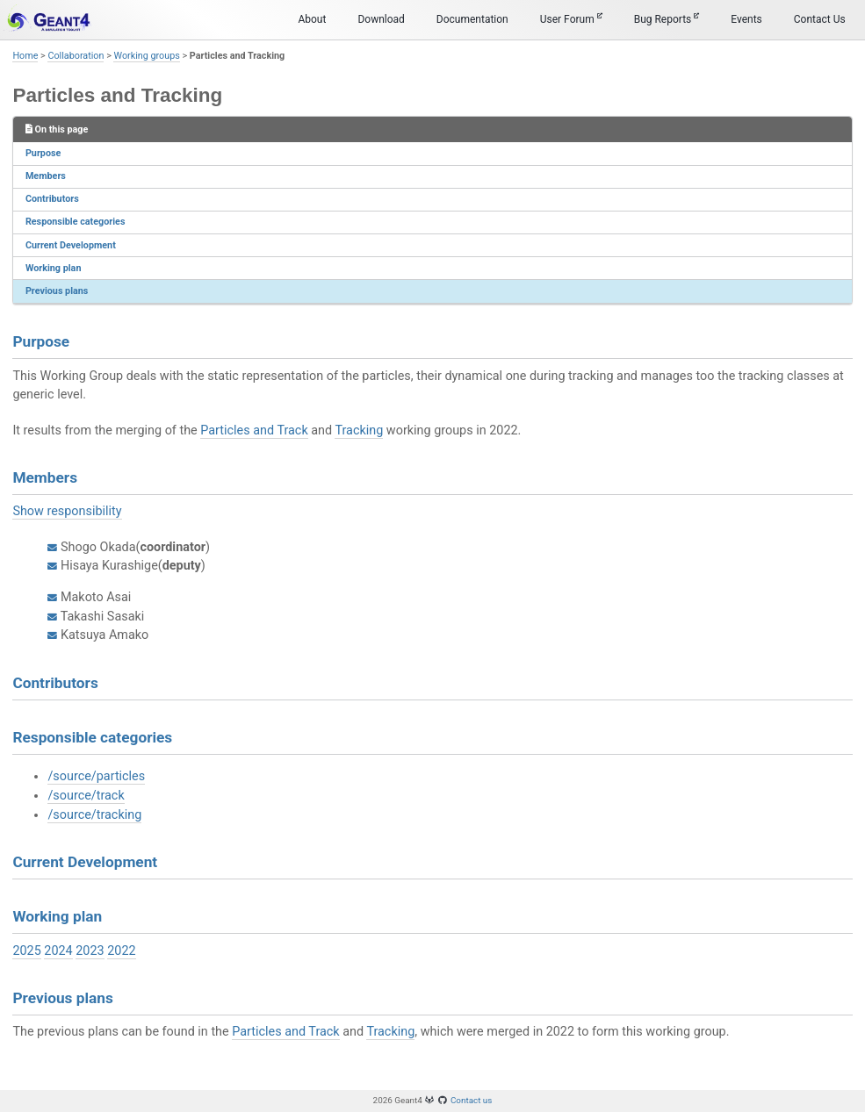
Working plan (53, 268)
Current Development (70, 245)
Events (746, 19)
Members (45, 176)
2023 (90, 950)
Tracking (359, 430)
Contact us (472, 1100)
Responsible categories (75, 221)
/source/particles (96, 776)
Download (380, 19)
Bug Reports (667, 18)
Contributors (52, 198)
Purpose (43, 153)
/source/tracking (94, 814)
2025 (26, 950)
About (312, 19)
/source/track (85, 795)
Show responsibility (66, 511)
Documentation (472, 19)
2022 (121, 950)
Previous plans (56, 291)
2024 (58, 950)
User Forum (571, 18)
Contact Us (820, 19)
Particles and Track (253, 430)
